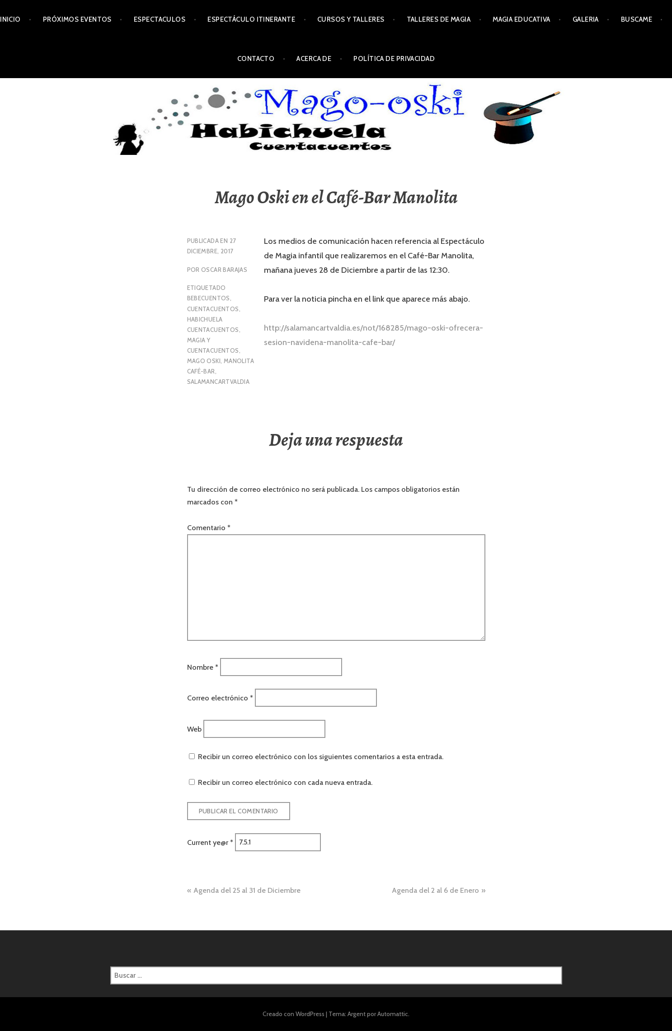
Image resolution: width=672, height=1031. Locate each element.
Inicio (10, 19)
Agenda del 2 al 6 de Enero (435, 890)
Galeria (586, 19)
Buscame (636, 19)
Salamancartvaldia (218, 381)
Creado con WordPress (293, 1014)
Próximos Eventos (77, 19)
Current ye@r (210, 842)
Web (194, 728)
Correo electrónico (220, 698)
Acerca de (313, 59)
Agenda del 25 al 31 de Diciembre (247, 890)
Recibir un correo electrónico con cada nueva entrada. (285, 782)
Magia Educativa (521, 19)
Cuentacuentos (213, 309)
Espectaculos (159, 19)
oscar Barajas (224, 269)
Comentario (208, 527)
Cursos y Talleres (351, 19)
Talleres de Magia (439, 19)
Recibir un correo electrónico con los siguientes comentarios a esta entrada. (320, 756)
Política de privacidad (394, 59)
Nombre (202, 666)
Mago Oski (204, 360)
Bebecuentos (208, 298)
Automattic (392, 1014)
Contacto (256, 59)
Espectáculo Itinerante (251, 19)
